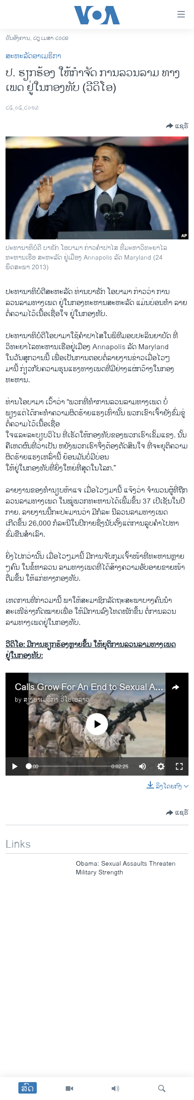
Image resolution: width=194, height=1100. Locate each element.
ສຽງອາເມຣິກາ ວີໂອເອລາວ (56, 699)
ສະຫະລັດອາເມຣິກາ (33, 56)
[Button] (177, 125)
